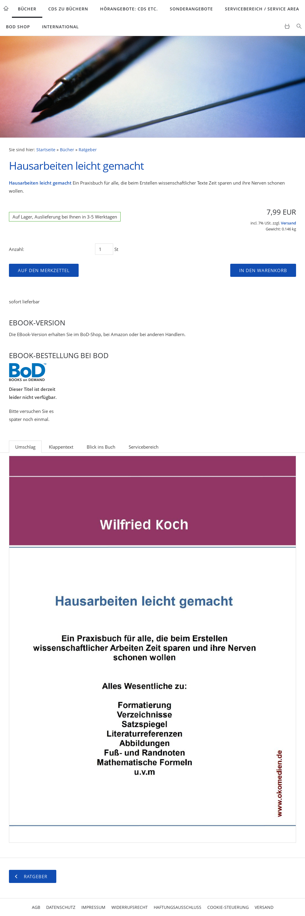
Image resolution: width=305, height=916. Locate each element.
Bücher (27, 9)
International (60, 26)
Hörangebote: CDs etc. (129, 9)
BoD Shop (18, 26)
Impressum (93, 907)
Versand (288, 223)
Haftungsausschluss (177, 907)
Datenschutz (60, 907)
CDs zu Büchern (68, 9)
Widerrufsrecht (129, 907)
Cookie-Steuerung (228, 907)
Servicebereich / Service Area (262, 9)
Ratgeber (88, 149)
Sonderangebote (191, 9)
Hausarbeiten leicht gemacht (40, 183)
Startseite (45, 149)
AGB (36, 907)
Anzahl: (16, 249)
